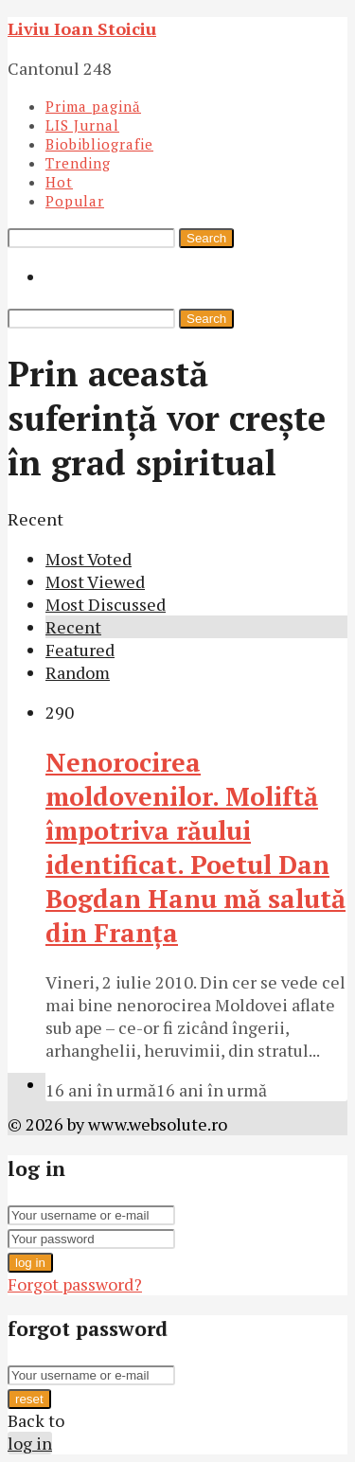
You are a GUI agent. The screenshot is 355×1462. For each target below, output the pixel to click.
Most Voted (88, 558)
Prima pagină (93, 106)
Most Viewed (95, 581)
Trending (78, 162)
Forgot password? (75, 1284)
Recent (73, 626)
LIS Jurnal (82, 125)
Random (77, 672)
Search (206, 238)
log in (30, 1263)
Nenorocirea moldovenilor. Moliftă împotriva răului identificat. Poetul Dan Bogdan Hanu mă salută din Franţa (195, 847)
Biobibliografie (99, 143)
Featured (80, 649)
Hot (59, 181)
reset (29, 1399)
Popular (74, 200)
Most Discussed (105, 604)
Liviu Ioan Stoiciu (82, 28)
